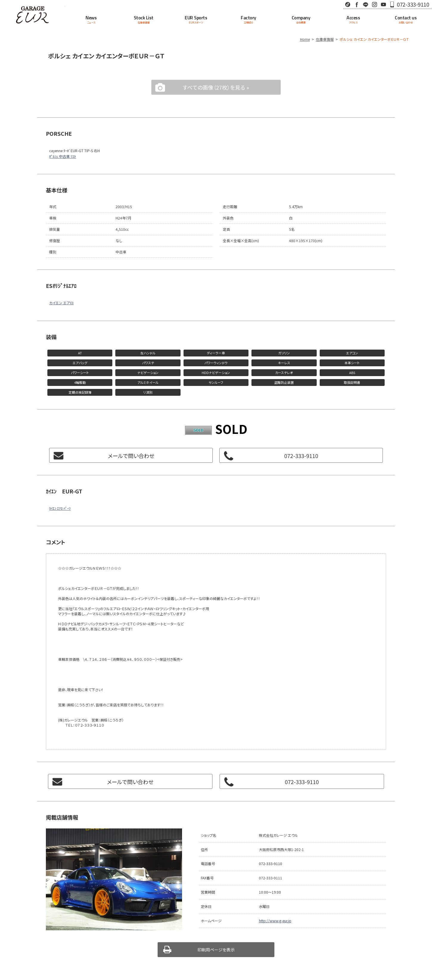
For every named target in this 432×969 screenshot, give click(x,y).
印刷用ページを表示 (216, 950)
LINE (365, 4)
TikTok (347, 4)
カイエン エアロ (61, 302)
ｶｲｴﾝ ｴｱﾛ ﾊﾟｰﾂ (60, 508)
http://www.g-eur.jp (275, 920)
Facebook (356, 4)
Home (305, 39)
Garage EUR (32, 15)
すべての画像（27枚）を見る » (216, 87)
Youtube (383, 4)
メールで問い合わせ (131, 455)
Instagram (374, 4)
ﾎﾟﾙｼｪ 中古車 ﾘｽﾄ (62, 156)
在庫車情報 (325, 39)
